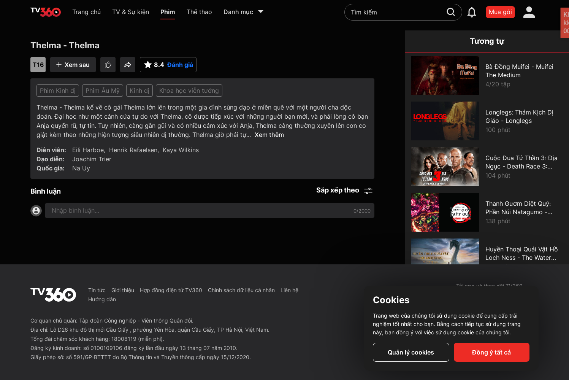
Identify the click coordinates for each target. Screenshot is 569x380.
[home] (45, 12)
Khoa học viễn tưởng (189, 90)
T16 (38, 64)
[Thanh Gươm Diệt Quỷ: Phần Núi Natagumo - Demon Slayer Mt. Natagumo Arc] (487, 212)
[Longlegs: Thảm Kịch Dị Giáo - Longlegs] (487, 121)
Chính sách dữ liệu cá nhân (241, 290)
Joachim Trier (91, 159)
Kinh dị (139, 90)
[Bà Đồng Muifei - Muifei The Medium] (487, 75)
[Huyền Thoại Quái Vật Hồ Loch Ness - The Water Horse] (487, 258)
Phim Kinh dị (58, 90)
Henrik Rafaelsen (133, 150)
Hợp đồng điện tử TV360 (171, 290)
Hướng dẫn (102, 299)
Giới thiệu (122, 290)
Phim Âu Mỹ (103, 90)
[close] (555, 23)
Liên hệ (289, 290)
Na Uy (81, 168)
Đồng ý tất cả (491, 352)
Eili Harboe (88, 150)
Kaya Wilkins (181, 150)
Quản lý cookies (411, 352)
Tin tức (97, 290)
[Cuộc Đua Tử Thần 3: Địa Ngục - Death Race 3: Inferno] (487, 166)
